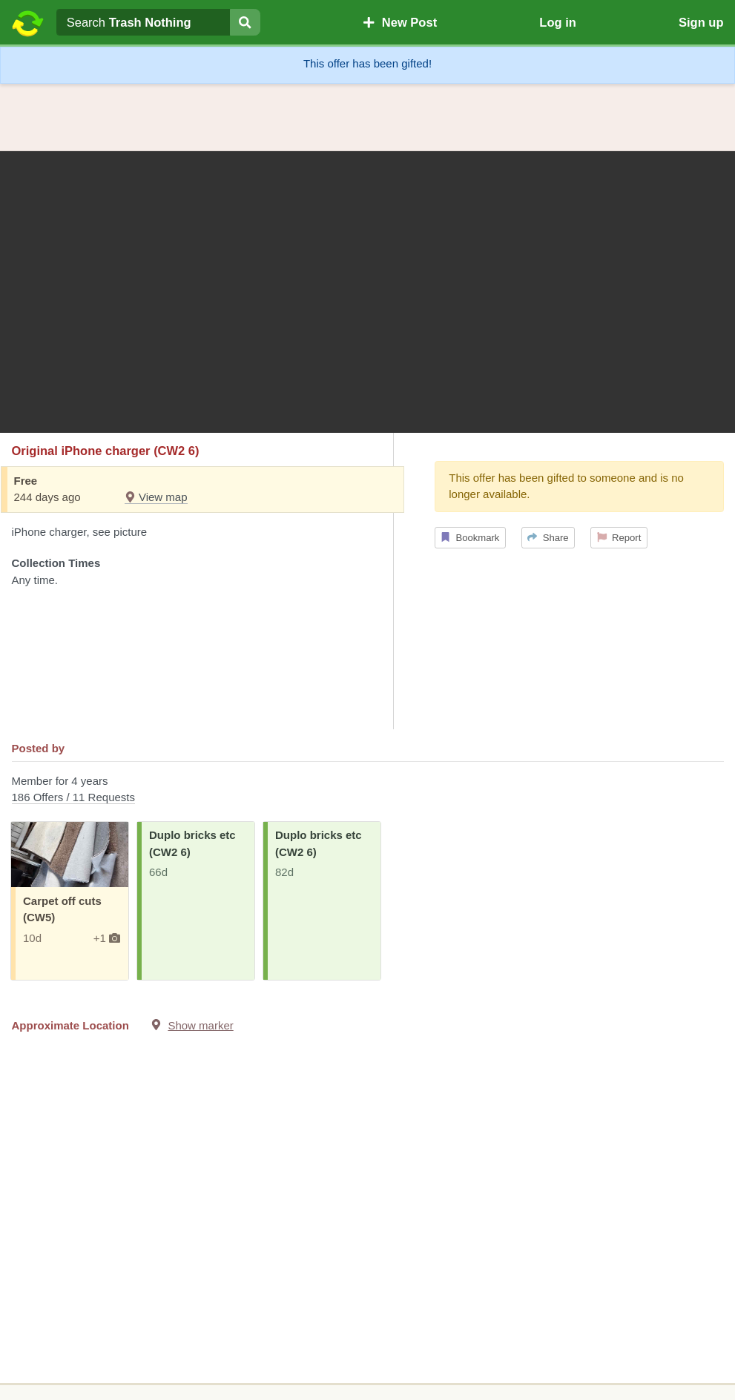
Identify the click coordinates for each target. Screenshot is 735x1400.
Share (547, 537)
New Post (400, 22)
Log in (557, 22)
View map (156, 497)
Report (619, 537)
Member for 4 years (368, 790)
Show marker (200, 1025)
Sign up (701, 22)
